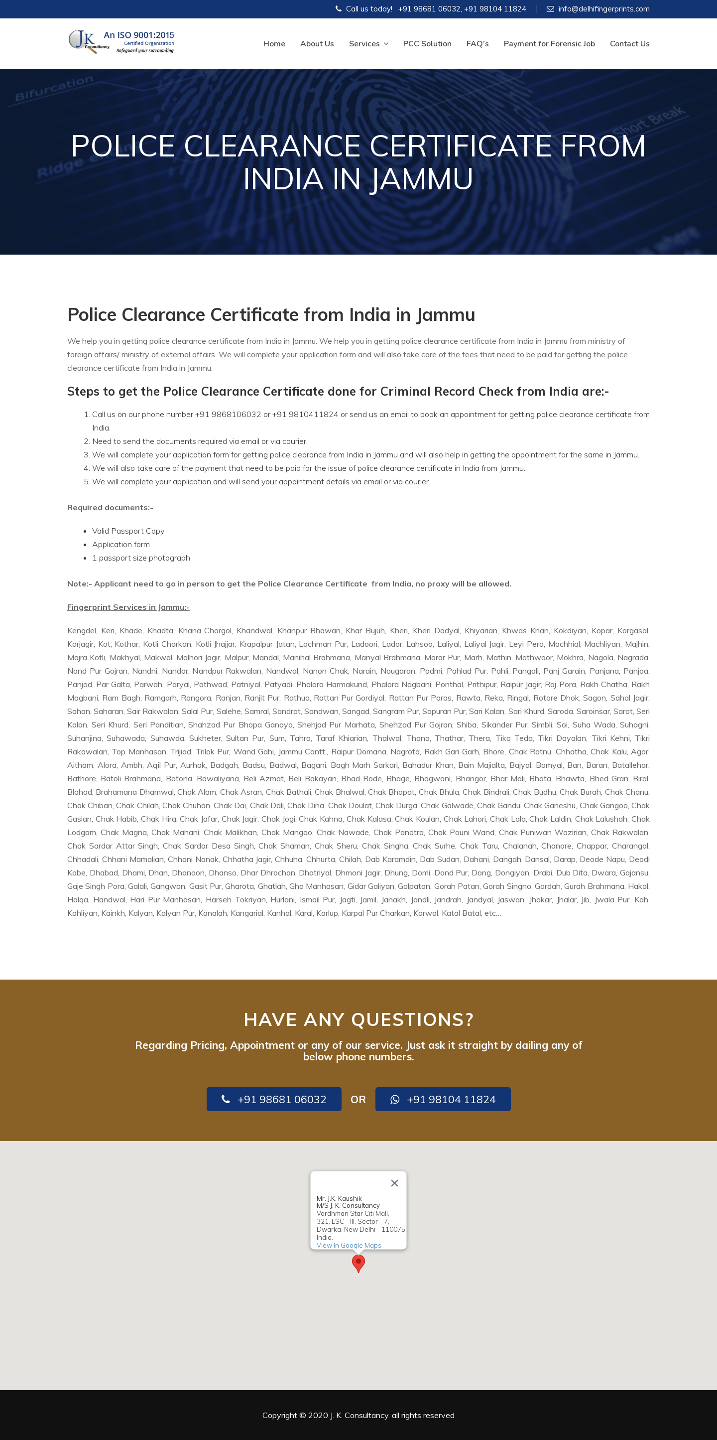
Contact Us (630, 43)
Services (368, 43)
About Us (317, 43)
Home (274, 43)
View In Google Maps (349, 1245)
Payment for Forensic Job (549, 43)
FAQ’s (478, 43)
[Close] (395, 1183)
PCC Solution (427, 43)
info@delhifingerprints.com (604, 8)
